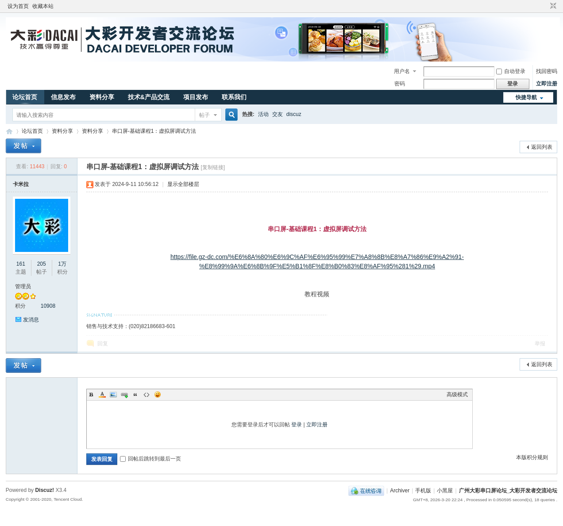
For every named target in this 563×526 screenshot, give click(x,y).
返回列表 (541, 147)
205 (41, 264)
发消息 (31, 320)
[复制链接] (213, 167)
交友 (277, 114)
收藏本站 (43, 6)
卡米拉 (21, 184)
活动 (263, 114)
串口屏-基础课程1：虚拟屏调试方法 (154, 131)
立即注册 (546, 84)
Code (146, 394)
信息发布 (63, 97)
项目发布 (195, 97)
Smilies (157, 394)
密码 (399, 84)
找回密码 (546, 71)
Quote (135, 394)
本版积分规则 (532, 457)
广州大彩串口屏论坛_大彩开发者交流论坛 (9, 131)
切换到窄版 (552, 6)
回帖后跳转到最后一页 (150, 459)
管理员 (23, 286)
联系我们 (234, 97)
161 (20, 264)
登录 (296, 425)
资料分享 (101, 97)
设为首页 (18, 6)
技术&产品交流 (149, 97)
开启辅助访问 (545, 6)
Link (124, 394)
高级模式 (457, 394)
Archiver (399, 490)
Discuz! (44, 490)
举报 (540, 343)
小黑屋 (445, 490)
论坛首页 (24, 97)
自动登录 (510, 71)
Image (113, 394)
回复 (102, 343)
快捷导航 (526, 97)
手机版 (423, 490)
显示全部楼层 (183, 184)
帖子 (204, 115)
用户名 (402, 71)
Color (102, 394)
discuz (293, 114)
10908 (48, 306)
